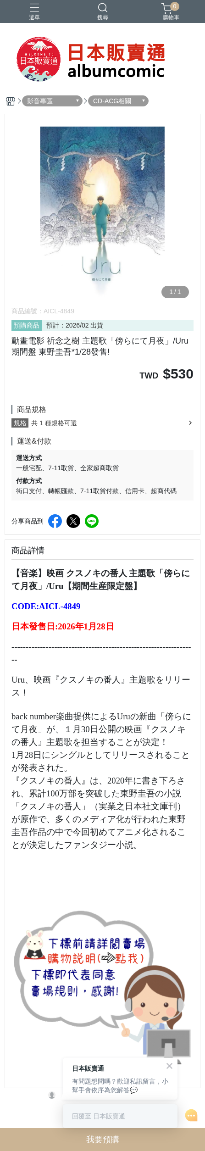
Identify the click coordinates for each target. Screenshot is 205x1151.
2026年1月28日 (86, 626)
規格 (20, 423)
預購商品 (26, 325)
